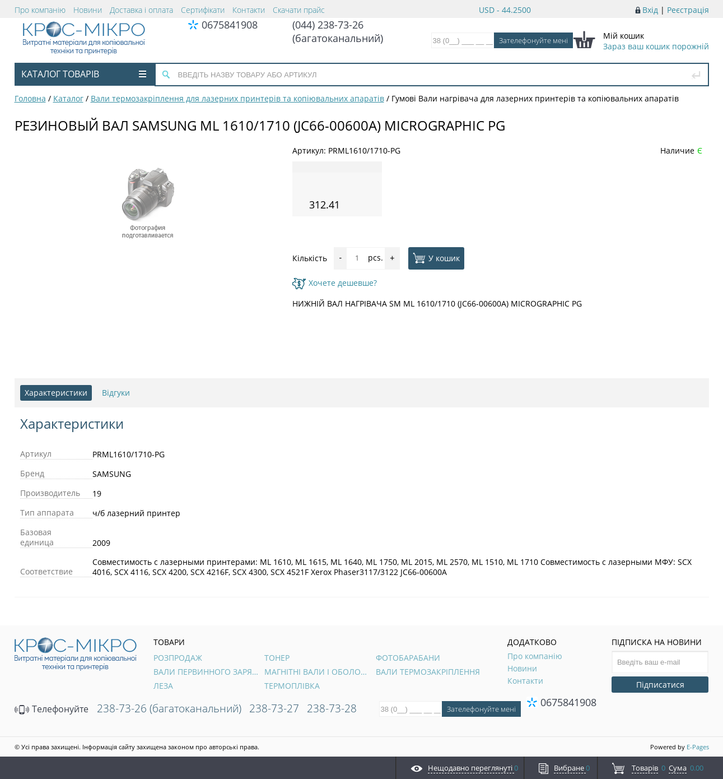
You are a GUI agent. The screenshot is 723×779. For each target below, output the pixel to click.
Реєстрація (688, 9)
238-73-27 (274, 708)
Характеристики (56, 392)
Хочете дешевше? (334, 282)
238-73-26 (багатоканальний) (169, 708)
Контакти (248, 9)
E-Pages (698, 747)
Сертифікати (203, 9)
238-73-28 (332, 708)
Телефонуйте (51, 709)
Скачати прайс (299, 9)
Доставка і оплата (141, 9)
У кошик (436, 257)
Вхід (650, 9)
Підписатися (660, 684)
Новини (87, 9)
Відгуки (116, 392)
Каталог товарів (83, 74)
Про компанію (40, 9)
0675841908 (230, 24)
